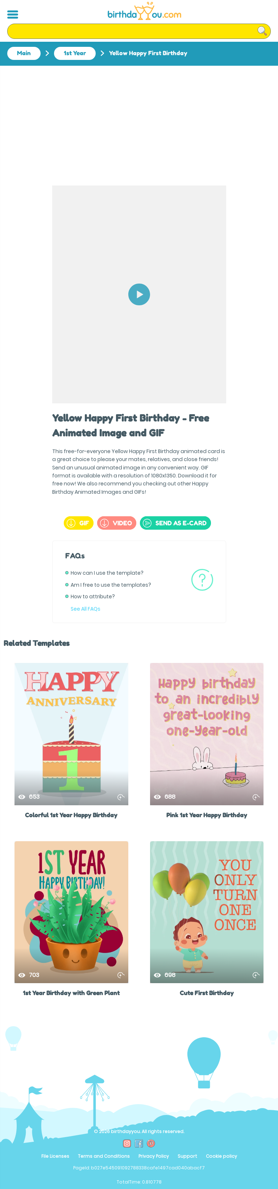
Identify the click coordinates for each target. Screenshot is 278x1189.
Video (116, 523)
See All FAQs (85, 608)
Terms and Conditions (104, 1156)
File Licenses (55, 1156)
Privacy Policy (153, 1156)
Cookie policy (221, 1156)
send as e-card (175, 523)
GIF (78, 523)
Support (187, 1156)
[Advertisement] (139, 120)
